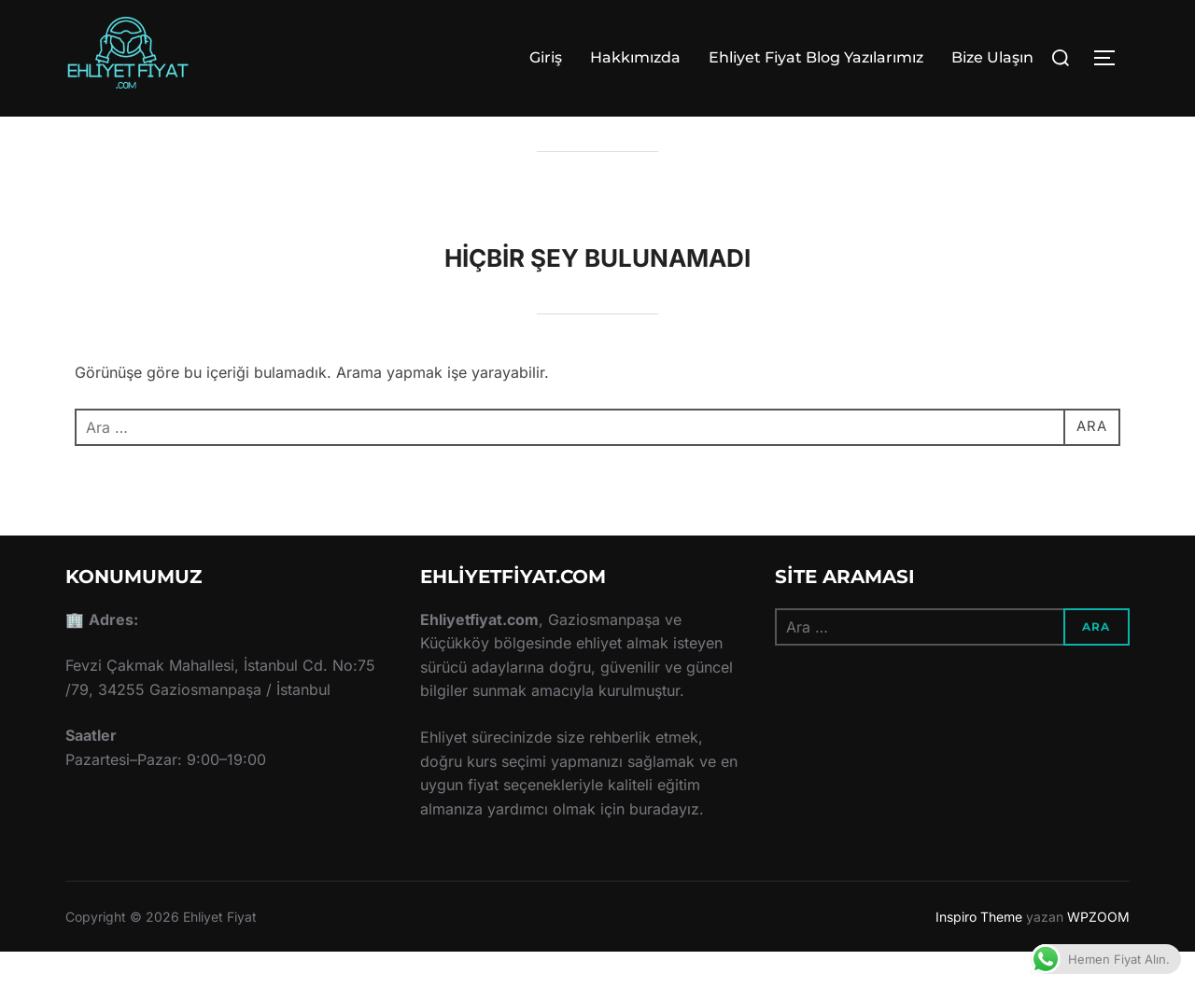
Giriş (545, 57)
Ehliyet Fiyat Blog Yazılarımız (816, 57)
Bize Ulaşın (992, 57)
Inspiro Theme (978, 952)
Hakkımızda (635, 57)
